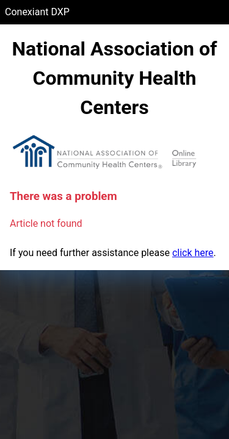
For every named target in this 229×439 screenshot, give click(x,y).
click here (193, 253)
